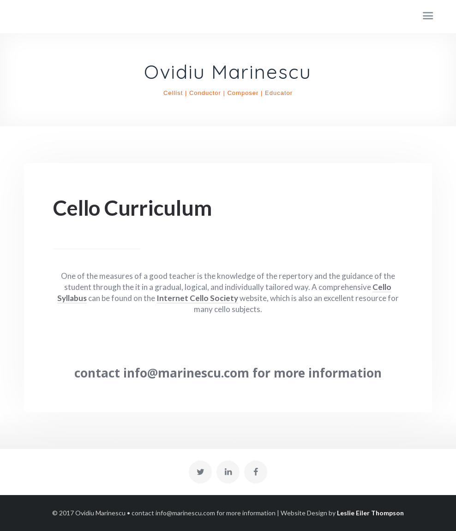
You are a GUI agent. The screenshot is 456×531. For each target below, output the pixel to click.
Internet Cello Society (197, 298)
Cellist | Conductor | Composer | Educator (228, 92)
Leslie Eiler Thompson (370, 513)
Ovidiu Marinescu (228, 72)
